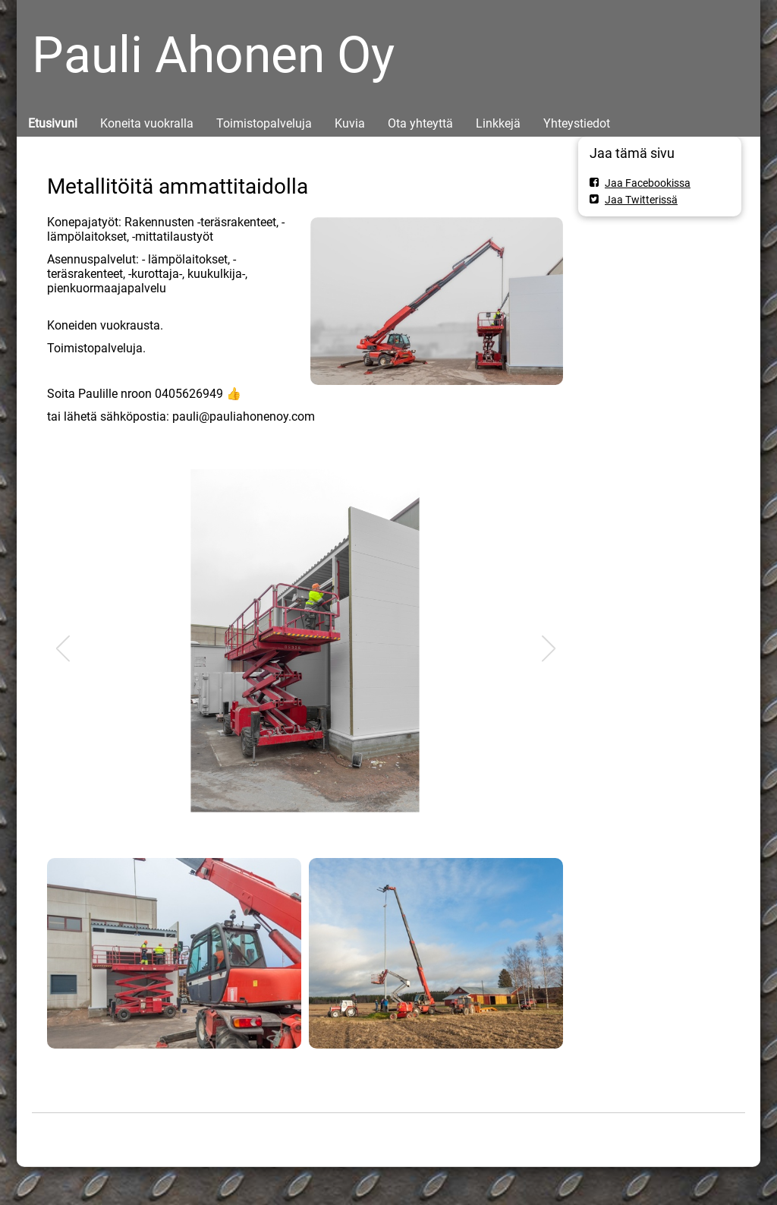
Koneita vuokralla (146, 123)
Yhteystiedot (576, 123)
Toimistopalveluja (264, 123)
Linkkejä (498, 123)
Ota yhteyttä (420, 123)
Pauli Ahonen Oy (213, 55)
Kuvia (350, 123)
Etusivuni (52, 123)
